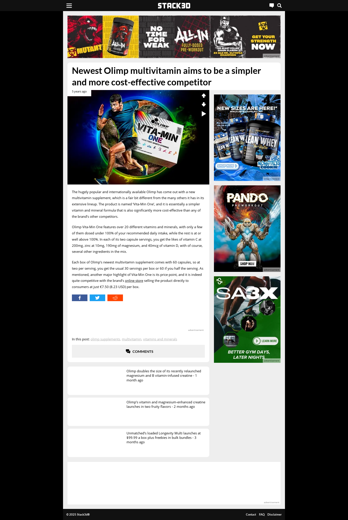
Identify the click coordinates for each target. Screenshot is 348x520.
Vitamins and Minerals (160, 339)
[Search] (279, 5)
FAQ (262, 514)
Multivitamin (131, 339)
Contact (251, 514)
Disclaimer (274, 514)
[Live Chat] (271, 5)
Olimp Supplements (105, 339)
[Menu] (69, 5)
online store (134, 280)
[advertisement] (35, 99)
